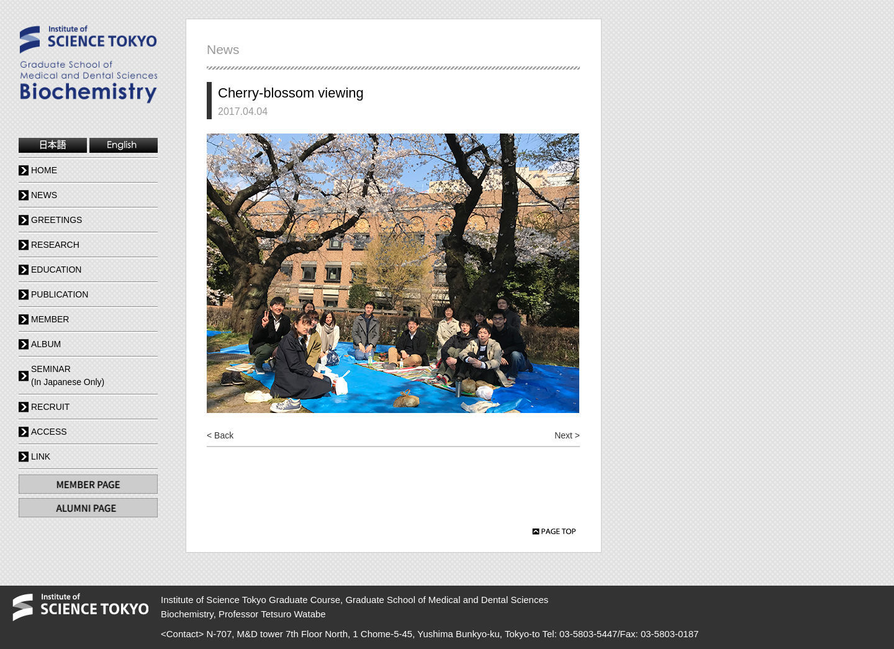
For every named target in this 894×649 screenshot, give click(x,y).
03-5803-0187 (669, 634)
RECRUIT (50, 407)
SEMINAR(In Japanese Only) (67, 375)
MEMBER (50, 319)
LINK (40, 456)
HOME (44, 170)
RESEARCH (55, 245)
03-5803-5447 (588, 634)
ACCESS (49, 432)
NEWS (44, 195)
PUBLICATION (59, 294)
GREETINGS (56, 220)
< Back (220, 435)
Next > (567, 435)
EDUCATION (56, 270)
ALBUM (46, 344)
